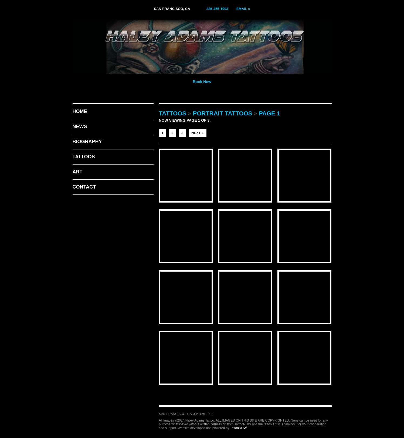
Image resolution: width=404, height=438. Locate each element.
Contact (84, 187)
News (80, 126)
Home (80, 111)
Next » (197, 133)
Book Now (202, 82)
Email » (243, 9)
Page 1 (269, 113)
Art (78, 171)
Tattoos (84, 156)
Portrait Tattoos (222, 113)
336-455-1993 (217, 9)
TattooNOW (238, 428)
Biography (87, 141)
